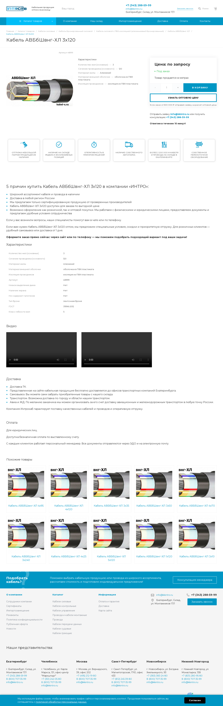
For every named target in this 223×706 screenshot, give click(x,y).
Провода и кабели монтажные (69, 615)
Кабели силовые (61, 601)
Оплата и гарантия (109, 601)
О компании (14, 594)
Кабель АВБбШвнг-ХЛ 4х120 (69, 489)
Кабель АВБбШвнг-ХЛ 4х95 (26, 487)
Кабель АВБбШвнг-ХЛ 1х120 (154, 538)
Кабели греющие (62, 633)
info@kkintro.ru (134, 8)
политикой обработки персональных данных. (61, 702)
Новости (11, 628)
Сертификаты (13, 606)
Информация (107, 594)
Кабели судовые (61, 628)
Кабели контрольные (64, 606)
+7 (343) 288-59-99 (138, 5)
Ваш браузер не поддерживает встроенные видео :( (41, 349)
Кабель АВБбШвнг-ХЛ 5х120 (111, 539)
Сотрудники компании (19, 601)
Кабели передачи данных (67, 624)
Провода (57, 619)
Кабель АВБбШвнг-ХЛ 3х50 (154, 487)
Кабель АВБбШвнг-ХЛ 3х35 (111, 487)
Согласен (195, 700)
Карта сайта (105, 610)
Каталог (57, 594)
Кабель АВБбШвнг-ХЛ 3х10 (197, 538)
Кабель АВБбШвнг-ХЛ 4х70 (197, 487)
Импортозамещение (17, 610)
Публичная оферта (17, 624)
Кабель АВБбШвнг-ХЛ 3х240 (26, 539)
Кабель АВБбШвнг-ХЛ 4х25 (69, 538)
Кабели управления (63, 610)
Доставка (104, 606)
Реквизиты (12, 615)
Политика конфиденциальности (24, 619)
